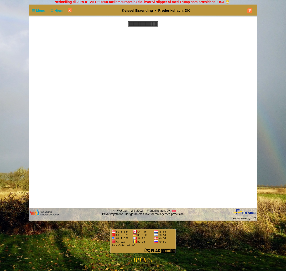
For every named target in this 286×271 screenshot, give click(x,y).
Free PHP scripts (143, 265)
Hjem (56, 10)
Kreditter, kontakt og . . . (244, 218)
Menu (39, 10)
